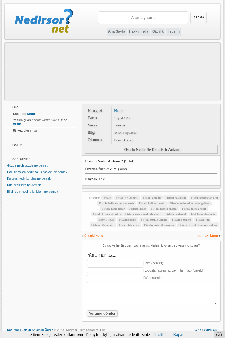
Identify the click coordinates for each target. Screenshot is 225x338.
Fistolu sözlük (127, 219)
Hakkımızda (138, 31)
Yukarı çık (210, 329)
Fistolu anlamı (152, 197)
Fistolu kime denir (113, 208)
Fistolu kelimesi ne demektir (116, 203)
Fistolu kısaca (137, 208)
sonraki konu (208, 236)
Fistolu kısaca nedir (194, 208)
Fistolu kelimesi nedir (152, 203)
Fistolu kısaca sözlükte (107, 214)
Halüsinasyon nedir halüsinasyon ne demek (37, 172)
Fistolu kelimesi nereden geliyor (190, 203)
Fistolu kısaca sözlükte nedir (143, 214)
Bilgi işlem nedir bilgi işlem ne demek (32, 191)
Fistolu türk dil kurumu (159, 225)
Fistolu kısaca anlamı (164, 208)
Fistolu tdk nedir (129, 225)
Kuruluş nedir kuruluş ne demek (29, 178)
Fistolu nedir (106, 219)
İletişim (173, 31)
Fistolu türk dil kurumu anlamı (198, 225)
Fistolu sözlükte (181, 219)
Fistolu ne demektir (203, 214)
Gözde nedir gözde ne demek (27, 165)
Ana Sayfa (116, 31)
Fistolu (106, 197)
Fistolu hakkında (175, 197)
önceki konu (93, 236)
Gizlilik (158, 31)
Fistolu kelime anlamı (204, 197)
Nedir (118, 111)
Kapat (178, 334)
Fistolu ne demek (176, 214)
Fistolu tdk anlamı (102, 225)
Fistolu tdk (203, 219)
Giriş (197, 329)
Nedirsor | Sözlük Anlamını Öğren (30, 329)
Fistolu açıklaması (127, 197)
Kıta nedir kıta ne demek (24, 185)
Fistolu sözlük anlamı (154, 219)
